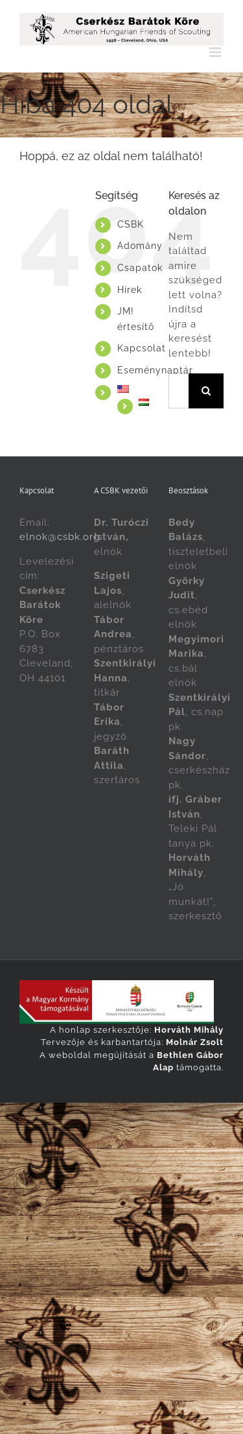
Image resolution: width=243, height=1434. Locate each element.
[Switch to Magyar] (154, 1116)
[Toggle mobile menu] (216, 52)
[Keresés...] (178, 390)
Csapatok (140, 268)
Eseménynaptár (155, 370)
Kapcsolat (141, 348)
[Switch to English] (133, 389)
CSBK (130, 224)
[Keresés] (206, 390)
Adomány (140, 246)
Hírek (129, 290)
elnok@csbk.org (59, 537)
